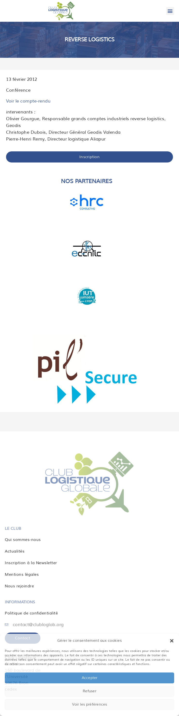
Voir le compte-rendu (28, 101)
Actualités (14, 551)
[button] (171, 640)
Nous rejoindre (19, 586)
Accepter (89, 678)
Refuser (89, 691)
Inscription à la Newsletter (31, 563)
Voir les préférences (89, 704)
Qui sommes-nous (23, 539)
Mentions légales (22, 574)
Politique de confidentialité (31, 613)
